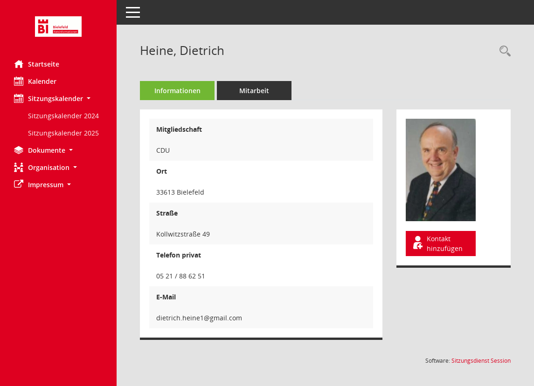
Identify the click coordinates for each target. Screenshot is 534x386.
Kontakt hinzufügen (437, 243)
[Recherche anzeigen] (503, 51)
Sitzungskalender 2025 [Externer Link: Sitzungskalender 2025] (63, 133)
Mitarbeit (254, 90)
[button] (58, 98)
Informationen (177, 90)
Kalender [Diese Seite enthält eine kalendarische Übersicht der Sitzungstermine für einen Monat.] (35, 81)
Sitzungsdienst (481, 361)
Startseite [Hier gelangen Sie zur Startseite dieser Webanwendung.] (36, 63)
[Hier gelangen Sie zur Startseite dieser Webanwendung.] (58, 26)
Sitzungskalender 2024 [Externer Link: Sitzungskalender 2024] (63, 115)
